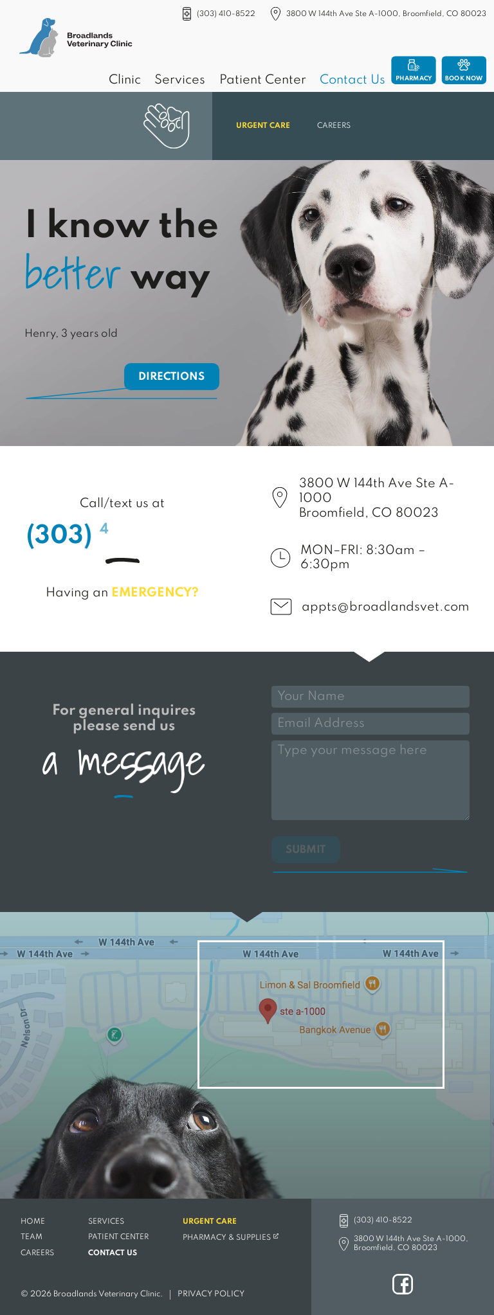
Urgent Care (263, 126)
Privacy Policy (211, 1294)
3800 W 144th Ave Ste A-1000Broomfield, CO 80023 (376, 499)
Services (179, 80)
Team (31, 1237)
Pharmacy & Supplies (226, 1237)
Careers (334, 126)
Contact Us (352, 80)
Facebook (402, 1284)
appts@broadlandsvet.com (386, 607)
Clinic (125, 80)
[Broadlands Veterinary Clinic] (76, 39)
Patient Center (262, 80)
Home (33, 1221)
